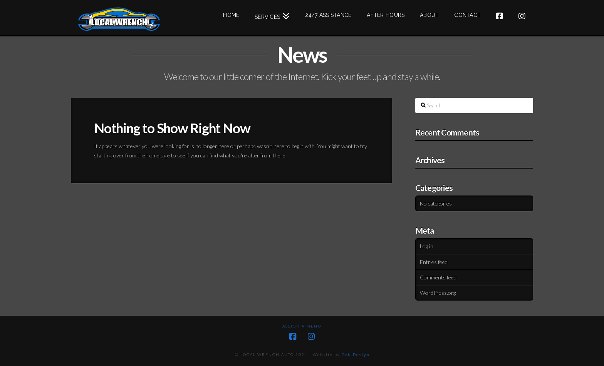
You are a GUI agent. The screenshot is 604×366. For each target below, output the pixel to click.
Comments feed (438, 277)
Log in (426, 246)
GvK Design (355, 354)
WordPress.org (438, 292)
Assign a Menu (302, 326)
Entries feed (434, 262)
